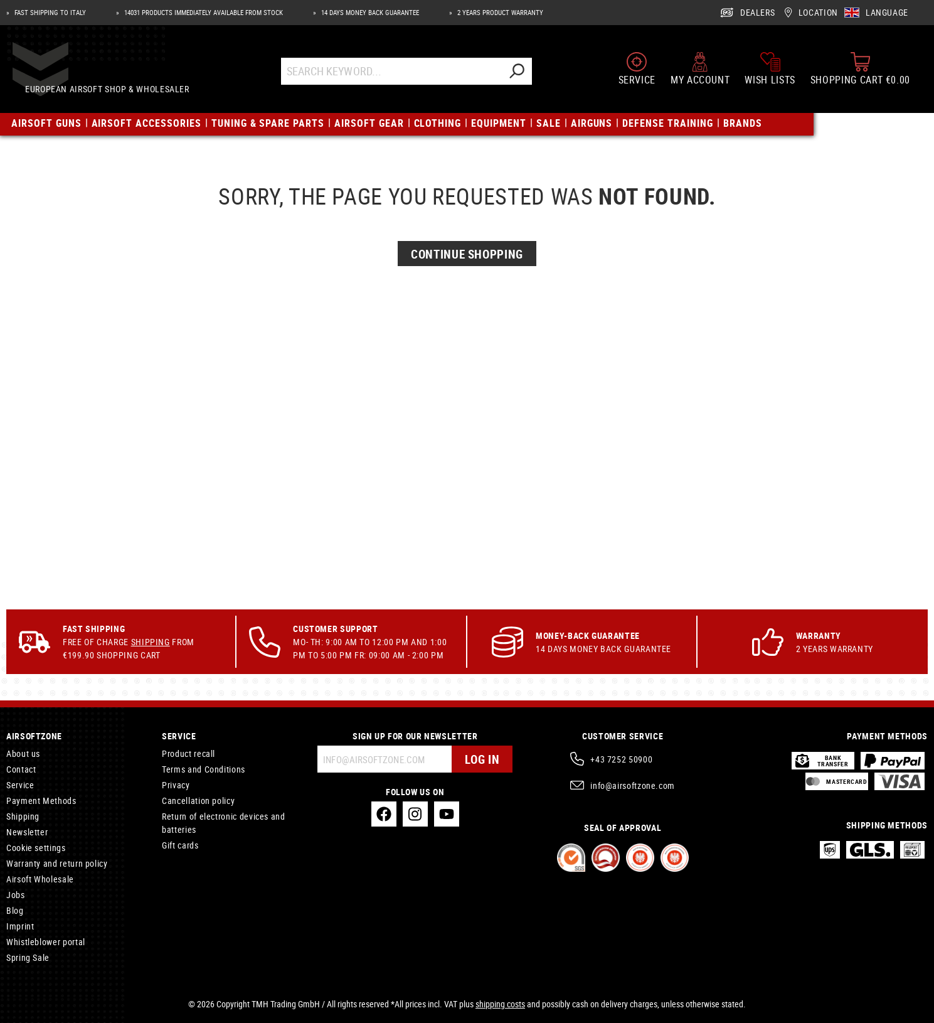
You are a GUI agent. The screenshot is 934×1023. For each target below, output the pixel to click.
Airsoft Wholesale (40, 879)
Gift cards (180, 845)
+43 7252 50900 (621, 759)
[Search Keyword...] (403, 76)
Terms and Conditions (203, 769)
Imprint (20, 926)
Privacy (175, 785)
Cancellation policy (198, 800)
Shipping (150, 642)
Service (20, 785)
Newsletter (27, 832)
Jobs (15, 895)
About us (23, 753)
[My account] (700, 74)
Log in (480, 759)
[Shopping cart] (860, 74)
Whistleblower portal (45, 942)
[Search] (528, 76)
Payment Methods (41, 800)
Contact (21, 769)
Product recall (188, 753)
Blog (15, 910)
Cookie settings (36, 848)
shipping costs (500, 1004)
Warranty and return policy (57, 863)
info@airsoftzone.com (632, 785)
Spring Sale (28, 957)
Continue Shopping (467, 348)
